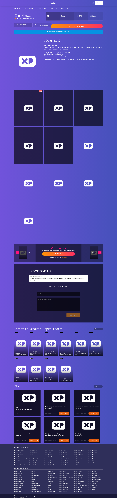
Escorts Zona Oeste (63, 480)
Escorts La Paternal (78, 451)
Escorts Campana (63, 472)
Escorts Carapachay (78, 472)
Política (16, 494)
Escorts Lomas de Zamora (35, 488)
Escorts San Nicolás (63, 457)
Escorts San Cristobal (49, 457)
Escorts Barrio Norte (79, 447)
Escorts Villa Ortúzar (93, 459)
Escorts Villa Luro (78, 459)
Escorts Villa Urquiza (63, 461)
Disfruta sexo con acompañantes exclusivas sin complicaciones (28, 405)
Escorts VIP (65, 256)
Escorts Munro (32, 476)
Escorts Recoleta (92, 455)
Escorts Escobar (18, 474)
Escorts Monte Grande (49, 488)
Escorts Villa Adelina (93, 478)
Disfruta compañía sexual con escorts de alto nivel (88, 404)
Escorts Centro (32, 468)
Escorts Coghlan (77, 449)
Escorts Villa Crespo (34, 459)
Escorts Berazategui (63, 486)
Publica (99, 3)
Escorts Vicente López (79, 478)
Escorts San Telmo (78, 457)
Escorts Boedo (17, 449)
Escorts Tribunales (92, 457)
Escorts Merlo (17, 484)
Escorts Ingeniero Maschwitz (66, 474)
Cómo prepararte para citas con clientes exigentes (27, 431)
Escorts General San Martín (50, 474)
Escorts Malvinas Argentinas (95, 474)
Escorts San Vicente (78, 488)
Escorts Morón (47, 484)
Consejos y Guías (66, 410)
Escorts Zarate (47, 480)
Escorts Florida (32, 474)
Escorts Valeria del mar (49, 470)
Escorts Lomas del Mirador (80, 482)
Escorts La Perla (92, 468)
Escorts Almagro (33, 447)
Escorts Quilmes (63, 488)
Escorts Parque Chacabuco (35, 455)
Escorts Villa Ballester (19, 480)
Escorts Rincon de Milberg (94, 476)
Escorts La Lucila (78, 474)
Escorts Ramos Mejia (64, 484)
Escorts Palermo (92, 453)
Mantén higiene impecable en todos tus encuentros (56, 404)
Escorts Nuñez (77, 453)
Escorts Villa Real (33, 461)
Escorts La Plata (18, 468)
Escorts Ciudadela (18, 482)
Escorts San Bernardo (64, 470)
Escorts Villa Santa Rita (49, 461)
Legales (22, 494)
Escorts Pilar (77, 476)
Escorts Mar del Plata (49, 468)
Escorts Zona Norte (34, 472)
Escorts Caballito (33, 449)
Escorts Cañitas (47, 449)
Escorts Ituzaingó (63, 482)
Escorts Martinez (18, 476)
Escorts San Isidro (33, 478)
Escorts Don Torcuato (93, 472)
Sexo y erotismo (66, 437)
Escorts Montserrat (63, 453)
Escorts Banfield (48, 486)
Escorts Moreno (33, 484)
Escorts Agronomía (19, 447)
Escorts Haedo (47, 482)
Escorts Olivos (62, 476)
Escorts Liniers (91, 451)
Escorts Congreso (18, 451)
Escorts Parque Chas (49, 455)
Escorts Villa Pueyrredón (20, 461)
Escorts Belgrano (92, 447)
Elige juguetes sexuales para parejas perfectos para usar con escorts (56, 431)
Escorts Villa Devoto (63, 459)
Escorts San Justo (78, 484)
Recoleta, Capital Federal (25, 18)
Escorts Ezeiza (91, 486)
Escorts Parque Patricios (65, 455)
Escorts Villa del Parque (49, 459)
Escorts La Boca (63, 451)
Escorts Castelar (92, 480)
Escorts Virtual (77, 461)
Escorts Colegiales (92, 449)
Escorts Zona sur (92, 484)
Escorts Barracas (63, 447)
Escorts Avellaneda (33, 486)
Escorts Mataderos (19, 453)
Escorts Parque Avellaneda (20, 455)
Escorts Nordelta (48, 476)
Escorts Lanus (17, 488)
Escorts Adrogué (18, 486)
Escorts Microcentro (34, 453)
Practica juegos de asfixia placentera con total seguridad (87, 431)
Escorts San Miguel (48, 478)
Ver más (98, 326)
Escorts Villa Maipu (33, 480)
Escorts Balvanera (48, 447)
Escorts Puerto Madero (79, 455)
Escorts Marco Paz (93, 482)
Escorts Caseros (77, 480)
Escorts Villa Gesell (92, 470)
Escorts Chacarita (63, 449)
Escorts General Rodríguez (35, 482)
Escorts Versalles (18, 459)
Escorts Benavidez (48, 472)
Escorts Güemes (78, 468)
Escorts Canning (77, 486)
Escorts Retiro (17, 457)
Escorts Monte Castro (49, 453)
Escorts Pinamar (18, 470)
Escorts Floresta (48, 451)
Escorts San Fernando (19, 478)
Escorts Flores (32, 451)
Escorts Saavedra (33, 457)
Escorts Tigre (62, 478)
